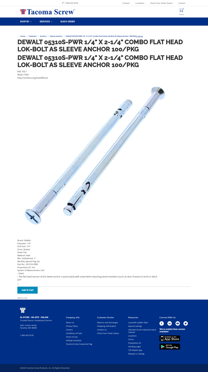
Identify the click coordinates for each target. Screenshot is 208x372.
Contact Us (102, 329)
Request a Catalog (136, 353)
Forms (131, 339)
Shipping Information (106, 326)
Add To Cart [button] (27, 290)
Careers (181, 3)
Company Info (72, 317)
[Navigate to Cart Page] (181, 12)
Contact (126, 3)
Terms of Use (72, 337)
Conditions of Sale (74, 333)
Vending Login (134, 346)
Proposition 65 (134, 343)
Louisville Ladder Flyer (138, 322)
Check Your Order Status (161, 3)
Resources (133, 317)
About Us (70, 322)
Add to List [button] (22, 298)
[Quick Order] (67, 22)
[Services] (44, 22)
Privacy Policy (72, 326)
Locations (139, 3)
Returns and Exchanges (107, 322)
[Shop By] (24, 22)
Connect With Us (167, 317)
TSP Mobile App (135, 350)
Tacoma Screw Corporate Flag (79, 344)
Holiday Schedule (73, 340)
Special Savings (135, 326)
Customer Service (105, 317)
